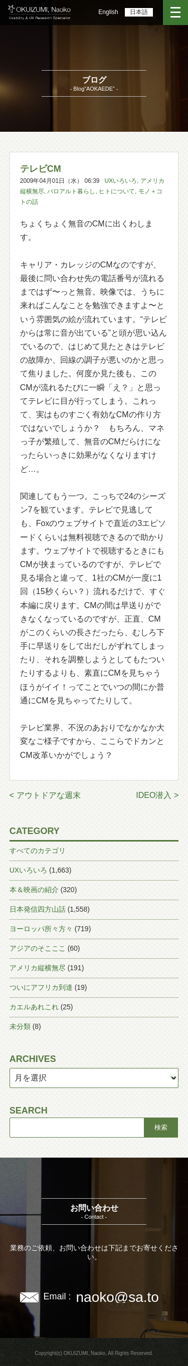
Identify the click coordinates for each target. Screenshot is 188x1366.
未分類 (20, 1026)
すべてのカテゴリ (38, 851)
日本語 (139, 12)
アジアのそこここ (38, 948)
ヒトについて (117, 191)
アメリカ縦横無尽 (38, 968)
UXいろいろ (121, 180)
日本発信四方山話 (38, 909)
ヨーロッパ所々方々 (41, 929)
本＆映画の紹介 (34, 890)
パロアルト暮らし (71, 191)
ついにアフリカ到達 (41, 987)
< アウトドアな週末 (45, 795)
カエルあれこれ (34, 1007)
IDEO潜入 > (157, 795)
